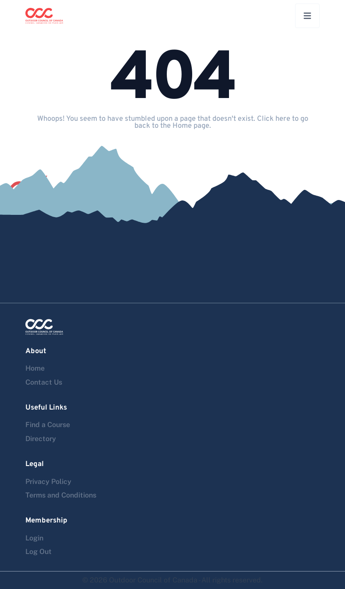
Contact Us (43, 382)
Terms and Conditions (60, 495)
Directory (40, 439)
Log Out (38, 551)
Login (34, 538)
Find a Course (47, 425)
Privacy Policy (48, 481)
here (282, 118)
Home (35, 368)
